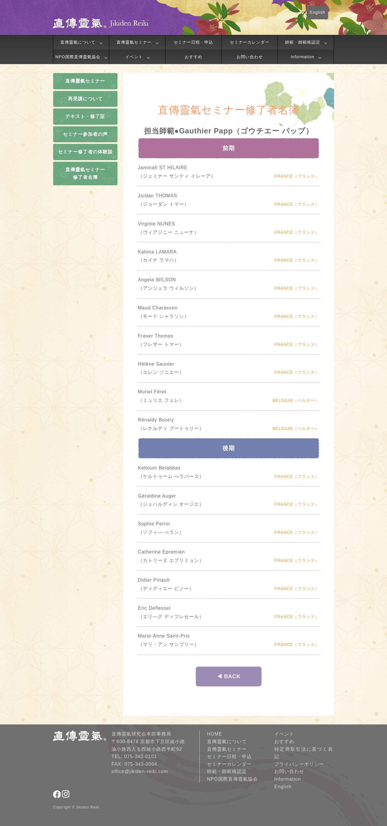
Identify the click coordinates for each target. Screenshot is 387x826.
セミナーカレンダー (249, 42)
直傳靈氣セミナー (134, 42)
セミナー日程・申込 (193, 42)
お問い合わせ (250, 56)
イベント (134, 56)
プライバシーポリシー (299, 764)
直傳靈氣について (77, 42)
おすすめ (193, 56)
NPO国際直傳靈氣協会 (77, 56)
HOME (214, 733)
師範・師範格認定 (302, 42)
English (317, 12)
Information (302, 56)
